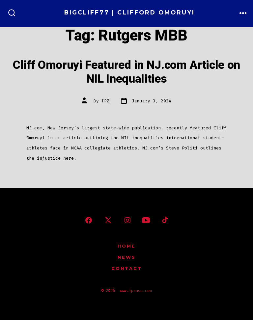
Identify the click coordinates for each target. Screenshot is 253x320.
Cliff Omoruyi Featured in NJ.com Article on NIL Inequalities (126, 72)
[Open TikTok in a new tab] (164, 220)
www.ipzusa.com (136, 290)
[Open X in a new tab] (108, 220)
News (127, 257)
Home (127, 246)
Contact (126, 268)
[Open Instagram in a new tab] (127, 220)
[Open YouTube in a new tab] (146, 220)
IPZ (105, 101)
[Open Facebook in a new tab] (89, 220)
